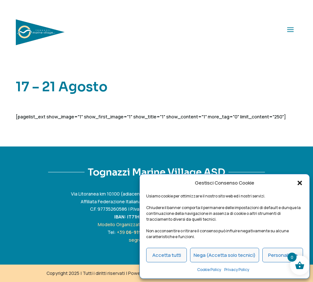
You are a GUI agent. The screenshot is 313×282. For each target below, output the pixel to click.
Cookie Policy (209, 269)
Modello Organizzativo (122, 224)
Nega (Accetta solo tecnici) (225, 255)
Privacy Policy (236, 269)
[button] (300, 183)
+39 (136, 232)
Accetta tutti (166, 255)
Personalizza (283, 255)
